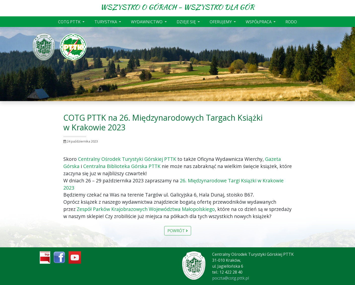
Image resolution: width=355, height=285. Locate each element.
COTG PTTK (69, 22)
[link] (127, 159)
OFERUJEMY (221, 22)
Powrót (177, 230)
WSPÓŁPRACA (259, 22)
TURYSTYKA (106, 22)
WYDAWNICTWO (147, 22)
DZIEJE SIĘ (187, 22)
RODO (291, 22)
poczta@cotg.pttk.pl (230, 278)
